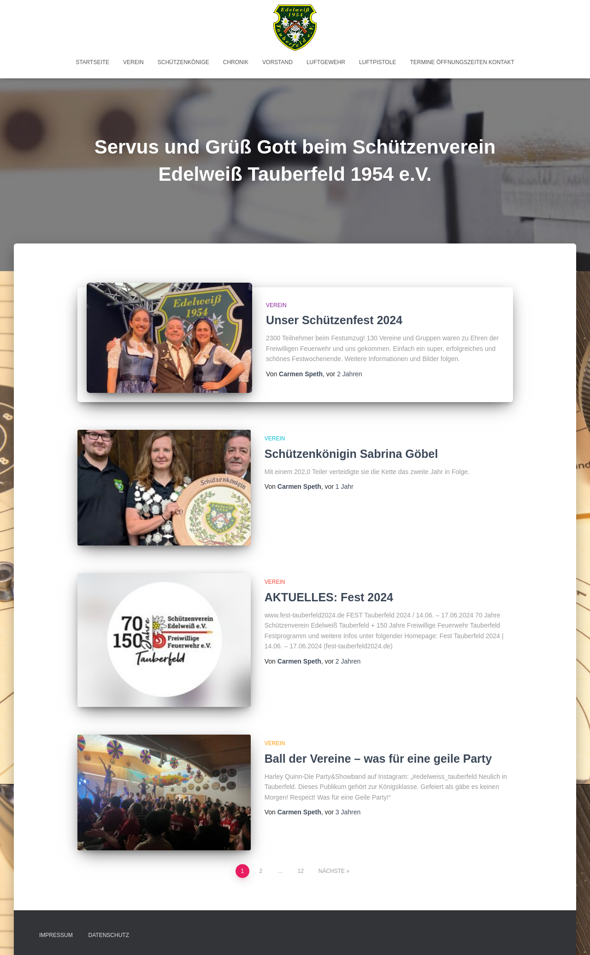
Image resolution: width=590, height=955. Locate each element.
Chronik (235, 62)
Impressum (56, 935)
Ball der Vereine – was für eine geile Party (378, 758)
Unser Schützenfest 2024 (334, 320)
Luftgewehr (326, 62)
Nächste (332, 871)
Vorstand (277, 62)
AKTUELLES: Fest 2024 (329, 597)
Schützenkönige (183, 62)
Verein (133, 62)
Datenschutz (108, 935)
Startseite (92, 62)
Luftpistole (377, 62)
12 (301, 871)
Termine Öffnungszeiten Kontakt (462, 62)
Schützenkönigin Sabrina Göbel (351, 453)
